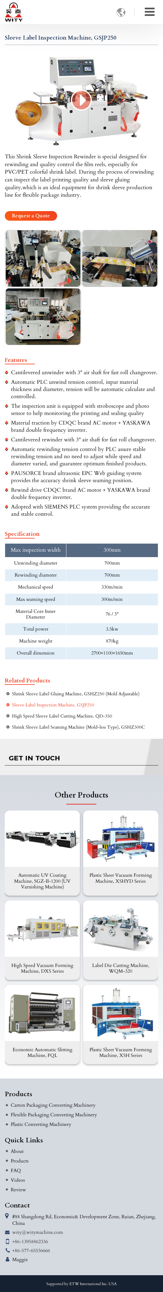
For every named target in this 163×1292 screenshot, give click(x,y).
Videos (18, 1180)
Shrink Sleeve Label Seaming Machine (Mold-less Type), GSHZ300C (78, 727)
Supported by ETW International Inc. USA (81, 1284)
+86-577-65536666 (31, 1250)
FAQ (16, 1170)
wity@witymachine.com (37, 1232)
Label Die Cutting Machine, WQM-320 (120, 968)
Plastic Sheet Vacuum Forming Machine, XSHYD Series (120, 878)
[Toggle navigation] (149, 12)
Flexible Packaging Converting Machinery (54, 1114)
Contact (17, 1205)
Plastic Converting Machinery (41, 1124)
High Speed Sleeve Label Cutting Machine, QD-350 (62, 716)
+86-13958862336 (30, 1241)
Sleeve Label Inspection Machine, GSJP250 (53, 705)
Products (18, 1094)
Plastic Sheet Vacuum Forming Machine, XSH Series (120, 1052)
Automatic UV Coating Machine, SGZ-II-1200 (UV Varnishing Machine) (42, 881)
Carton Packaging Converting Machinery (53, 1105)
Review (18, 1189)
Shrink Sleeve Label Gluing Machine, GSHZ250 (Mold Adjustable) (76, 694)
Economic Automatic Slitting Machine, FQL (42, 1052)
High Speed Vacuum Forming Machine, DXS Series (42, 968)
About (17, 1151)
